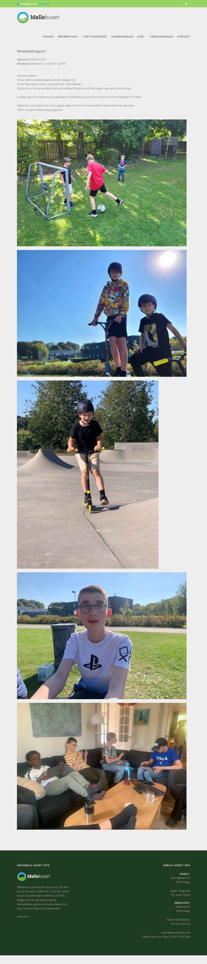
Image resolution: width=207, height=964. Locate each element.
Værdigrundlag (161, 36)
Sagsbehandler (122, 36)
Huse (141, 36)
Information (68, 36)
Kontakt (184, 36)
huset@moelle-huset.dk (175, 932)
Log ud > (43, 3)
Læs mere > (24, 916)
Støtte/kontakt (95, 36)
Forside (48, 36)
